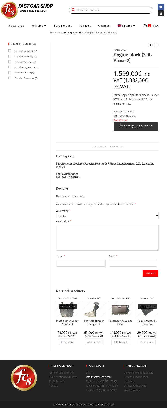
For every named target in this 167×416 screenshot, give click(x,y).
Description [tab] (99, 146)
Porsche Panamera (26, 78)
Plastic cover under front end (67, 322)
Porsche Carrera (26, 56)
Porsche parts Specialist (32, 10)
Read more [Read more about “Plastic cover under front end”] (67, 342)
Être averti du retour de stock (136, 126)
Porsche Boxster (26, 50)
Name (60, 256)
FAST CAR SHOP (35, 6)
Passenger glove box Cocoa (120, 322)
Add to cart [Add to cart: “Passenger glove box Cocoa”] (120, 342)
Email (113, 256)
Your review (63, 221)
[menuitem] (127, 25)
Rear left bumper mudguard (94, 322)
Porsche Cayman (26, 67)
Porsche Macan (24, 72)
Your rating (63, 211)
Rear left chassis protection (147, 322)
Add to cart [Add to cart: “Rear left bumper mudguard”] (94, 342)
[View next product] (156, 45)
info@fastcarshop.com (98, 377)
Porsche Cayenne (26, 61)
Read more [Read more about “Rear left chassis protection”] (147, 342)
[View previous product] (150, 45)
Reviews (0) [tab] (116, 146)
